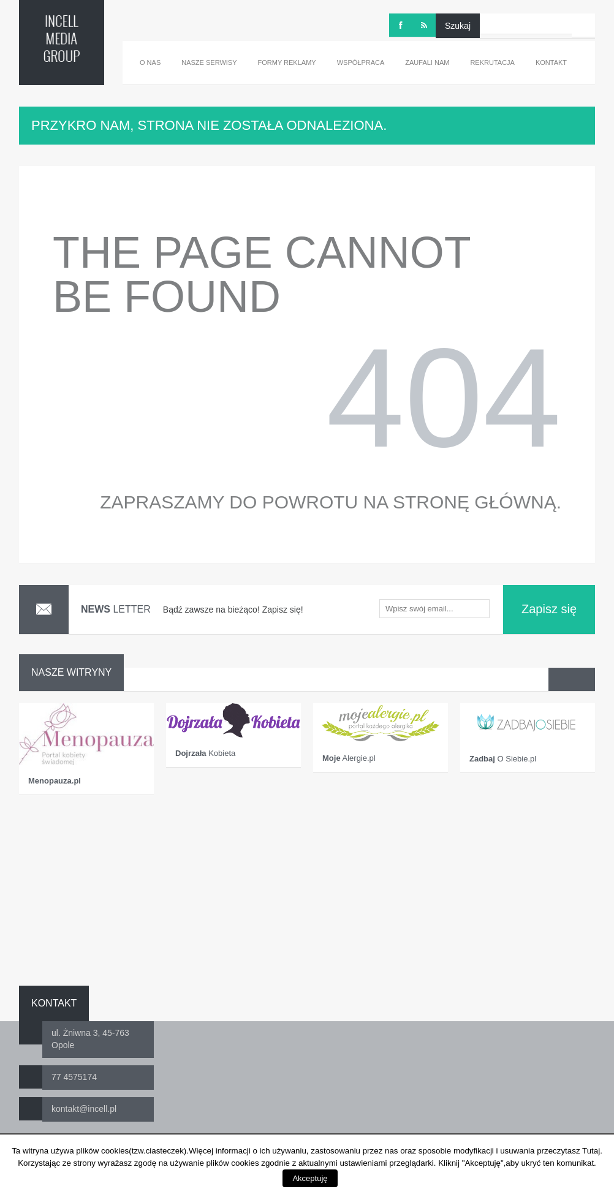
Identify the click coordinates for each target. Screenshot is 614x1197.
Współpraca (361, 62)
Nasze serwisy (209, 62)
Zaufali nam (427, 62)
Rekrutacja (492, 62)
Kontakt (551, 62)
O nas (150, 62)
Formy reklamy (287, 62)
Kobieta (205, 753)
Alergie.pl (349, 758)
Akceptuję (309, 1178)
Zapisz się (549, 609)
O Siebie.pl (502, 758)
